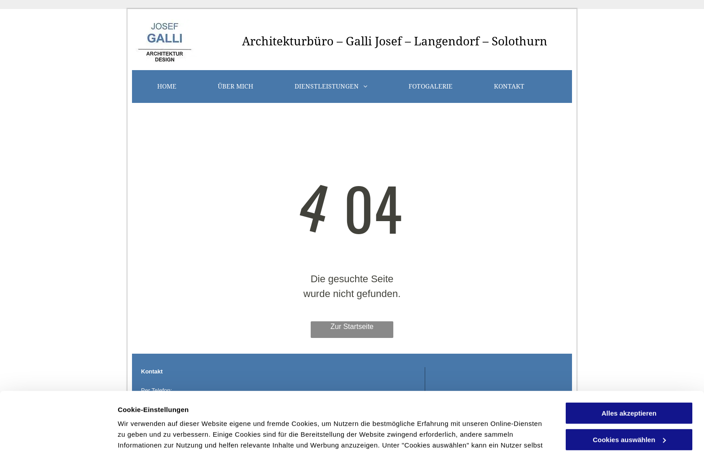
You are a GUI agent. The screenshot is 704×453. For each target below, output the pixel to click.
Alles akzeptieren (629, 357)
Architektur (274, 41)
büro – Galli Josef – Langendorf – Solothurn (427, 41)
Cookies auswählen (149, 435)
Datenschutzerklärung (338, 410)
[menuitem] (166, 86)
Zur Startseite (352, 326)
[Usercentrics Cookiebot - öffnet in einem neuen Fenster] (58, 435)
